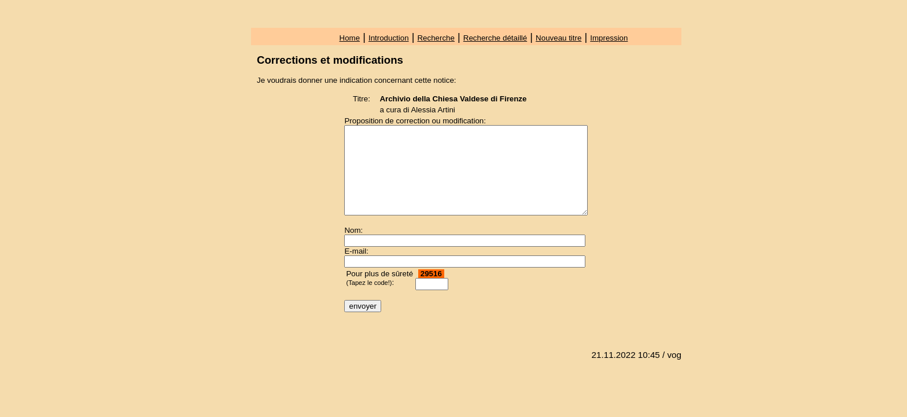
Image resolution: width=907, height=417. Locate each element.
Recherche (435, 38)
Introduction (388, 38)
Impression (609, 38)
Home (350, 38)
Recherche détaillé (495, 38)
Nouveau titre (558, 38)
